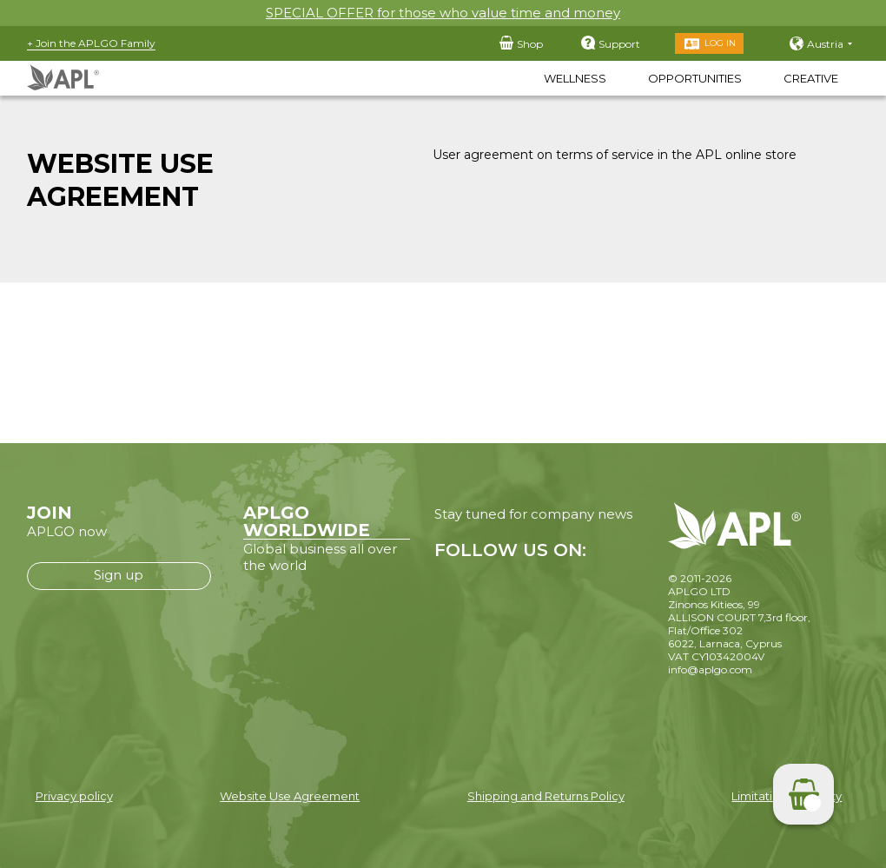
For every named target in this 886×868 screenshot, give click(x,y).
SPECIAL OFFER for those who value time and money (443, 12)
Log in (720, 43)
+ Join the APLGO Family (91, 43)
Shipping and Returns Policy (546, 796)
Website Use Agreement (290, 796)
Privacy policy (74, 796)
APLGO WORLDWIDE (306, 521)
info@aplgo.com (710, 669)
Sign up (118, 575)
